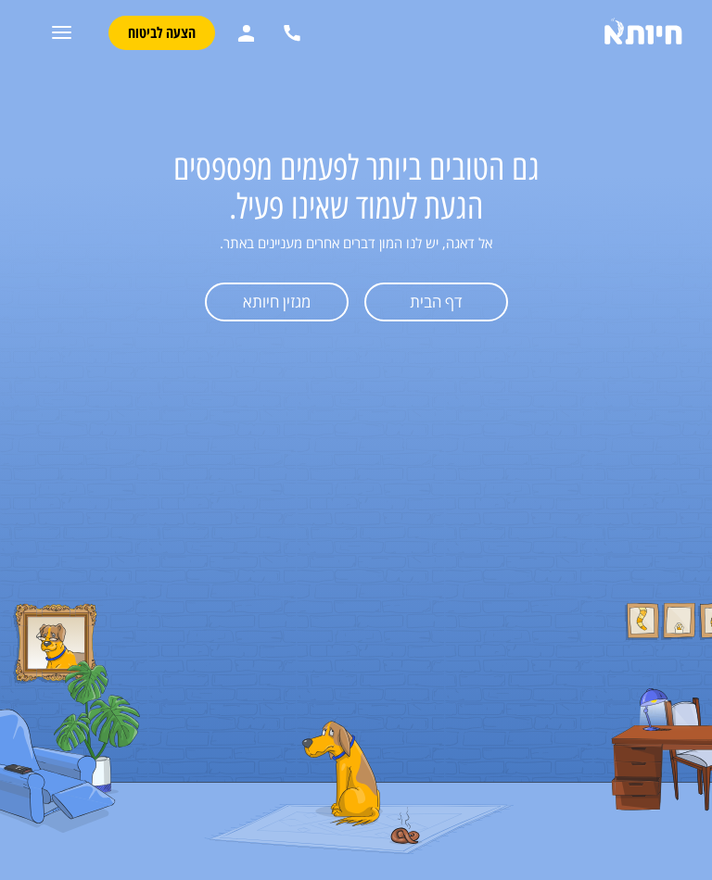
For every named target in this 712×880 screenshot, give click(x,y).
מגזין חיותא (277, 301)
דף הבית (436, 301)
